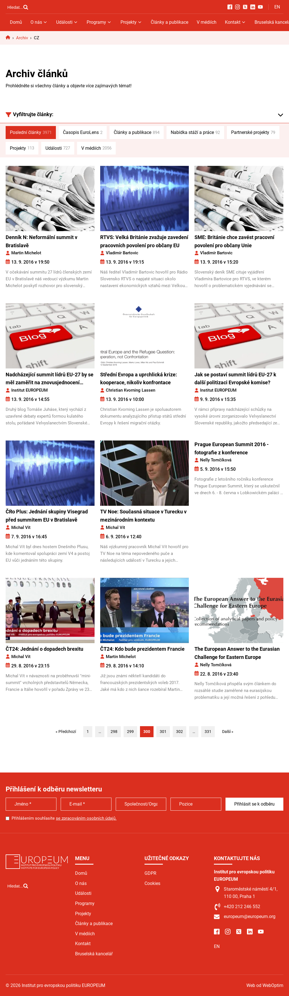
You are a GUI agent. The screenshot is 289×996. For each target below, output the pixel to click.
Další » (227, 731)
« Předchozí (66, 731)
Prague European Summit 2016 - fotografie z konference (231, 448)
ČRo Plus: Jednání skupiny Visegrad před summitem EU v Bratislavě (47, 516)
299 (130, 731)
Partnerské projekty (253, 132)
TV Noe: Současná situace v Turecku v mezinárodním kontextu (143, 516)
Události (67, 22)
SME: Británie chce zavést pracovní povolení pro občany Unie (234, 241)
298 (114, 731)
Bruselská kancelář (94, 953)
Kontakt (235, 22)
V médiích (206, 22)
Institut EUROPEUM (29, 390)
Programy (99, 22)
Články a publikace (169, 22)
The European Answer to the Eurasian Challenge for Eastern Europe (237, 653)
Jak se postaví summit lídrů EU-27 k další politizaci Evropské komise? (235, 379)
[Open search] (18, 7)
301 (163, 731)
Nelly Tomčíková (215, 460)
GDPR (150, 873)
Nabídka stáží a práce (195, 132)
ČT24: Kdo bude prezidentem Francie (142, 649)
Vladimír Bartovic (122, 252)
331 (208, 731)
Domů (16, 22)
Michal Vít (20, 527)
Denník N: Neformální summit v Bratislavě (41, 241)
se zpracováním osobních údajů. (86, 818)
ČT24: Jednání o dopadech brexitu (44, 649)
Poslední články (31, 132)
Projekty (131, 22)
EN (277, 7)
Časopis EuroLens (82, 132)
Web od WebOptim (264, 985)
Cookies (152, 883)
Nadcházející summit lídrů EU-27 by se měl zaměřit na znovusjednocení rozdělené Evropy (49, 379)
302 (179, 731)
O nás (39, 22)
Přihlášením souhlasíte (64, 818)
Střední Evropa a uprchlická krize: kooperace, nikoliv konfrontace (138, 379)
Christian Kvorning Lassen (130, 390)
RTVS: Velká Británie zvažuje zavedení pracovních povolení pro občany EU (144, 241)
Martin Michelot (26, 252)
